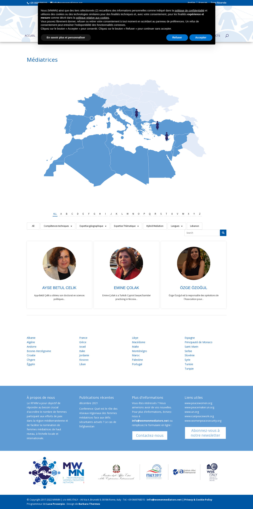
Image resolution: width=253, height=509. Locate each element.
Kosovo (84, 359)
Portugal (137, 364)
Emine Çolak (126, 288)
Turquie (189, 368)
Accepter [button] (200, 37)
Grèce (82, 342)
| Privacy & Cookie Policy (197, 499)
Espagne (190, 337)
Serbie (188, 351)
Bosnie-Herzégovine (39, 351)
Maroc (136, 355)
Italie (82, 351)
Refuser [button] (177, 37)
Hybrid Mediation (154, 226)
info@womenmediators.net (150, 420)
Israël (82, 346)
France (83, 337)
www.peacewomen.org (198, 403)
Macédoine (138, 342)
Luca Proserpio (55, 503)
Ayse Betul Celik (59, 288)
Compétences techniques (56, 226)
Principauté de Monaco (198, 342)
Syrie (187, 359)
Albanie (31, 337)
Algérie (31, 342)
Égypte (31, 364)
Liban (82, 364)
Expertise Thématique (124, 226)
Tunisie (189, 364)
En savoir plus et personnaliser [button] (66, 37)
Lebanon (194, 226)
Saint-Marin (191, 346)
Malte (135, 346)
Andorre (31, 346)
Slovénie (190, 355)
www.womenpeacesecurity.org (203, 420)
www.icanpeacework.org (199, 416)
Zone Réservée (218, 3)
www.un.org (192, 412)
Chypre (31, 359)
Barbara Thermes (89, 503)
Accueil (30, 35)
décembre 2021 (88, 403)
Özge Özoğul (193, 288)
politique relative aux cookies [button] (92, 17)
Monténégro (139, 351)
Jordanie (84, 355)
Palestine (137, 359)
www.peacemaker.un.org (199, 407)
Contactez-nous (150, 435)
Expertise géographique (91, 226)
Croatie (31, 355)
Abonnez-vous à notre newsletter (205, 433)
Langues (175, 226)
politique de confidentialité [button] (189, 10)
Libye (135, 337)
